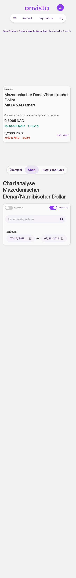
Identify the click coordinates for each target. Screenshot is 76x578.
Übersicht (15, 170)
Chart (31, 170)
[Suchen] (61, 219)
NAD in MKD (63, 135)
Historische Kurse (53, 170)
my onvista (46, 18)
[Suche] (61, 18)
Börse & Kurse (9, 31)
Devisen (23, 31)
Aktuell (27, 18)
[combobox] (35, 219)
